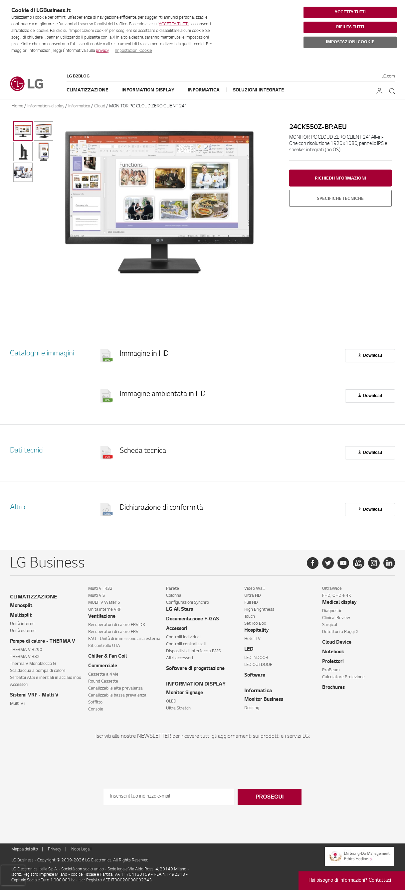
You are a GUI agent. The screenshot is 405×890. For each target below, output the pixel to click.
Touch (249, 616)
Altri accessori (179, 658)
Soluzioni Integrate (258, 90)
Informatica (204, 90)
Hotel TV (252, 639)
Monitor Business (263, 699)
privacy (102, 51)
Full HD (251, 602)
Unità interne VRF (104, 609)
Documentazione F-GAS (192, 619)
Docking (251, 708)
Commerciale (102, 666)
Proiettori (333, 662)
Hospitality (256, 630)
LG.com (388, 76)
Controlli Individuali (184, 637)
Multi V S (96, 595)
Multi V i (17, 703)
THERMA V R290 (26, 650)
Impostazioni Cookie (133, 51)
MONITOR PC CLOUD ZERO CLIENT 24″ (147, 106)
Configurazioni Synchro (187, 602)
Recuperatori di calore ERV (113, 632)
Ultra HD (252, 595)
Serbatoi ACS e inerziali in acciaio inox (45, 678)
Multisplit (21, 615)
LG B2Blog (78, 76)
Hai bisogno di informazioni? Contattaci (349, 880)
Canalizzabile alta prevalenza (115, 688)
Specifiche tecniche (340, 198)
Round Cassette (103, 681)
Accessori (19, 685)
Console (95, 709)
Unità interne (22, 624)
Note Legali (81, 849)
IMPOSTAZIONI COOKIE (350, 42)
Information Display (147, 90)
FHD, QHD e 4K (336, 595)
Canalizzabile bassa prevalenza (117, 695)
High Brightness (259, 609)
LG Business (23, 860)
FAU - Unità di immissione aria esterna (124, 639)
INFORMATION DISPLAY (196, 684)
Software (254, 675)
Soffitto (95, 702)
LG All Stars (179, 609)
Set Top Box (255, 623)
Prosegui (270, 797)
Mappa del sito (24, 849)
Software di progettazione (195, 669)
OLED (171, 701)
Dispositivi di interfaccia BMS (193, 651)
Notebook (333, 652)
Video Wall (254, 588)
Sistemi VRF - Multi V (34, 695)
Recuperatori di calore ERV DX (116, 625)
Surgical (329, 625)
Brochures (333, 688)
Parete (172, 588)
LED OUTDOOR (258, 665)
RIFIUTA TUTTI (350, 27)
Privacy (54, 849)
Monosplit (21, 606)
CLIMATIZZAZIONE (33, 597)
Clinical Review (336, 618)
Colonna (173, 595)
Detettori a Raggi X (340, 632)
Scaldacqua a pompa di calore (38, 671)
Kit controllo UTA (104, 646)
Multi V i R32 (100, 588)
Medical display (339, 602)
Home (17, 106)
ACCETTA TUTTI (174, 24)
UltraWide (332, 588)
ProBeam (331, 670)
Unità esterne (23, 631)
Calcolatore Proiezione (343, 677)
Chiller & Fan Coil (107, 656)
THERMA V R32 (25, 657)
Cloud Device (336, 642)
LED (249, 649)
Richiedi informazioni (340, 178)
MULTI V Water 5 (104, 602)
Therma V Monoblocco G (33, 664)
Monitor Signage (184, 693)
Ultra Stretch (178, 708)
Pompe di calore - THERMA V (42, 641)
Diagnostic (332, 611)
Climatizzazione (87, 90)
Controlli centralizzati (186, 644)
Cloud (99, 106)
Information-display (45, 106)
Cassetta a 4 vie (103, 674)
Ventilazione (101, 616)
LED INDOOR (256, 658)
